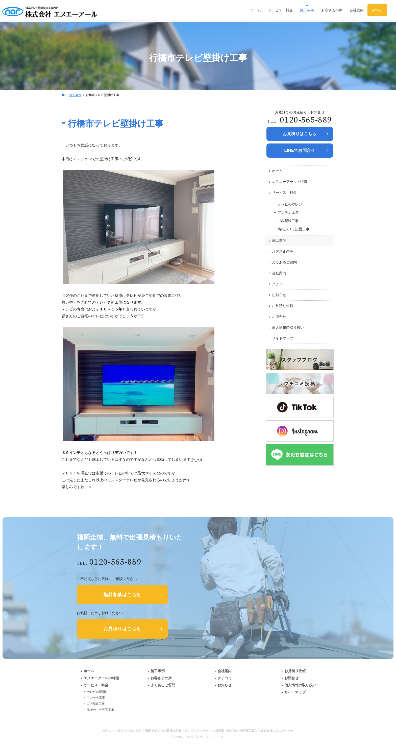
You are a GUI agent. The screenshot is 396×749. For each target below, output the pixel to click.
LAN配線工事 (288, 221)
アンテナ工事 (288, 212)
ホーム (277, 171)
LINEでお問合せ (299, 150)
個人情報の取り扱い (288, 327)
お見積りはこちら (122, 628)
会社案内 (279, 273)
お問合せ (279, 317)
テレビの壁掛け (290, 204)
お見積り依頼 (282, 306)
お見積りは (299, 133)
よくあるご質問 (284, 262)
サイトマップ (282, 338)
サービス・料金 (284, 192)
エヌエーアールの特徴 (289, 182)
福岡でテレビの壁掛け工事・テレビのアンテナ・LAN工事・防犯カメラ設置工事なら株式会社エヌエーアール (219, 731)
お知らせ (279, 295)
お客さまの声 (282, 251)
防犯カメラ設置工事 (293, 229)
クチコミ (279, 284)
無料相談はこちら (122, 594)
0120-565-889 (306, 120)
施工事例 (279, 240)
